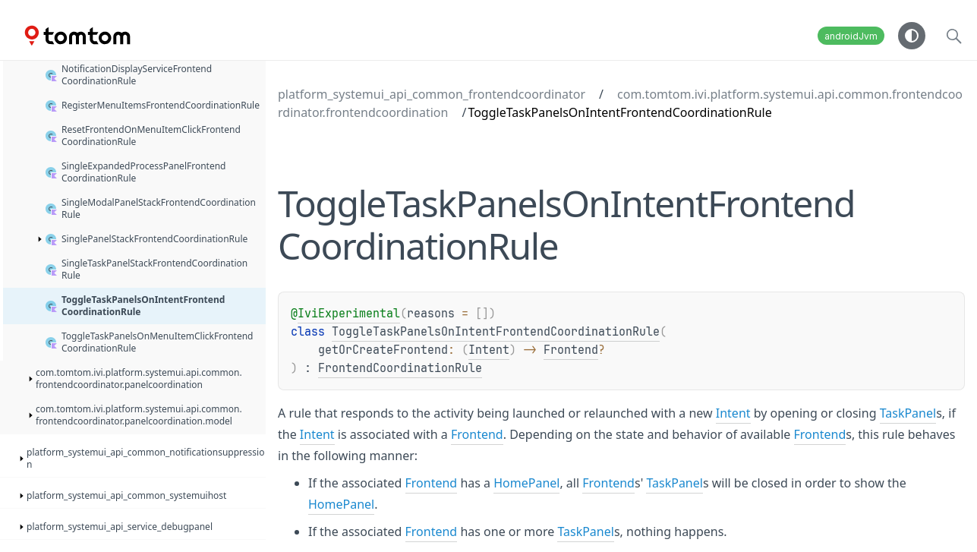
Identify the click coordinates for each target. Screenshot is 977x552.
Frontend (571, 350)
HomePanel (526, 483)
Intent (488, 350)
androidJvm (851, 36)
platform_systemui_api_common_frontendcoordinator (431, 94)
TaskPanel (908, 413)
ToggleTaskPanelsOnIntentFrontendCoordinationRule (496, 331)
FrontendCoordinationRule (400, 368)
